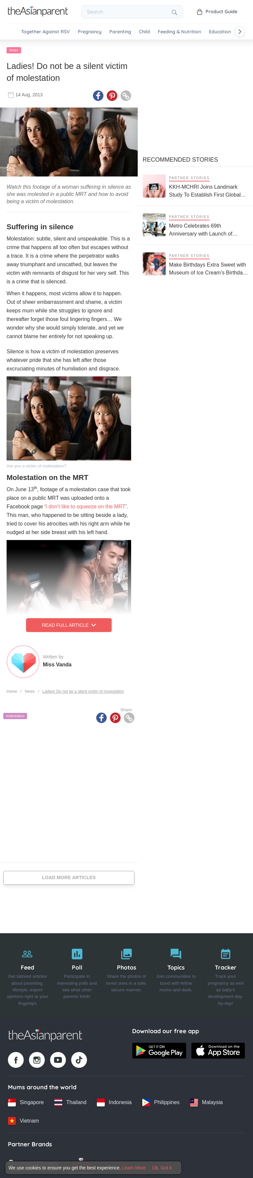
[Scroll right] (240, 31)
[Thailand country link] (70, 1101)
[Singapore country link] (26, 1101)
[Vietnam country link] (23, 1119)
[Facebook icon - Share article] (98, 94)
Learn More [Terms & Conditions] (134, 1167)
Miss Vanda (57, 663)
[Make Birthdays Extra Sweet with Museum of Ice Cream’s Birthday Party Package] (195, 262)
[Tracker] (225, 973)
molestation (15, 714)
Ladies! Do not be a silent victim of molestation (83, 689)
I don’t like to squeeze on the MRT (85, 505)
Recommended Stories (180, 158)
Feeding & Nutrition (179, 32)
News (13, 48)
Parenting (120, 32)
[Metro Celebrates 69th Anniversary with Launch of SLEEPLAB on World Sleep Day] (195, 223)
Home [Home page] (12, 689)
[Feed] (27, 973)
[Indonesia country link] (114, 1101)
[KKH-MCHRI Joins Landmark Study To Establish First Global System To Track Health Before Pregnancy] (195, 184)
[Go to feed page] (38, 14)
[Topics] (176, 973)
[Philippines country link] (161, 1101)
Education (220, 32)
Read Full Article (69, 623)
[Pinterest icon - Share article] (112, 94)
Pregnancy (89, 32)
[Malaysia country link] (206, 1101)
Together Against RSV (45, 32)
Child (144, 32)
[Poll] (77, 973)
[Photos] (126, 973)
